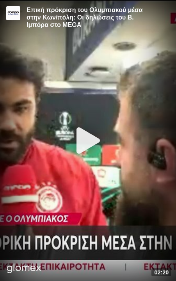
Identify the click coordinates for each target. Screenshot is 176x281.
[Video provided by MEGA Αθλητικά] (13, 13)
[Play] (88, 140)
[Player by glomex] (24, 269)
